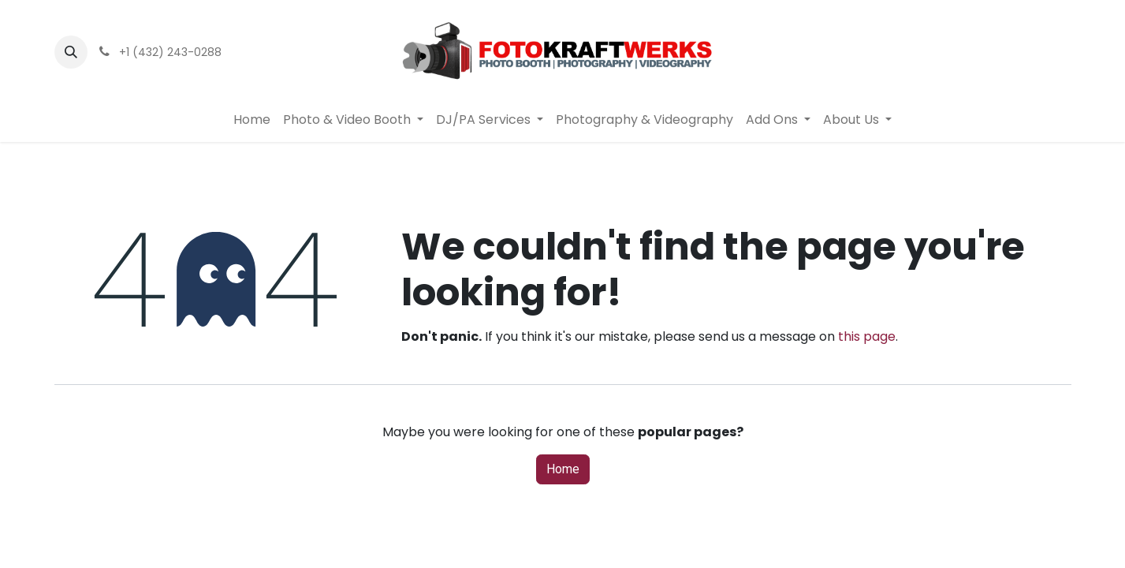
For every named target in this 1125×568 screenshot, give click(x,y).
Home (562, 469)
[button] (71, 52)
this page (867, 336)
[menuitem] (252, 120)
